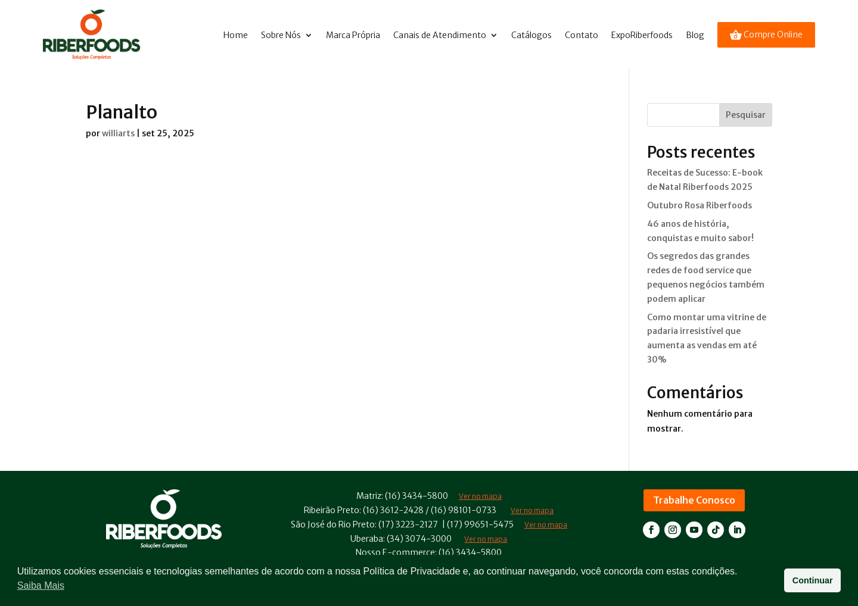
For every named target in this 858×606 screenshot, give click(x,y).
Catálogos (531, 35)
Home (235, 35)
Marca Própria (353, 35)
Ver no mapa (532, 510)
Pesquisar (746, 115)
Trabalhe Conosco (694, 500)
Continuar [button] (812, 580)
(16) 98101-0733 (463, 510)
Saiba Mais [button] (40, 585)
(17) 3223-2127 (408, 524)
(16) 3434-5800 (416, 496)
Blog (695, 35)
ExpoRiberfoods (642, 35)
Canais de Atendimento (439, 35)
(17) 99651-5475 (480, 524)
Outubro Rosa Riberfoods (699, 205)
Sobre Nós (281, 35)
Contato (581, 35)
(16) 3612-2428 (393, 510)
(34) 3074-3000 (419, 538)
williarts (118, 133)
